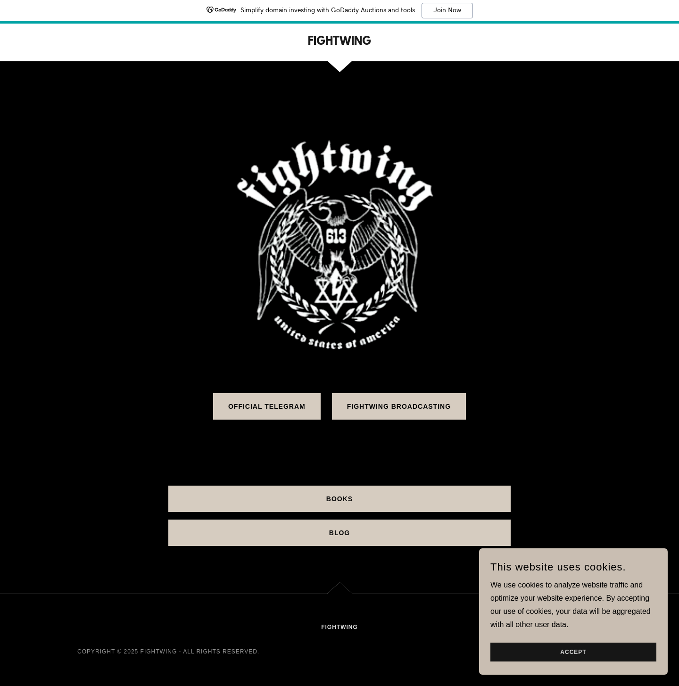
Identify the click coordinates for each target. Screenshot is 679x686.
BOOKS (339, 499)
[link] (339, 42)
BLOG (339, 533)
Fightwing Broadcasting (399, 406)
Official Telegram (267, 406)
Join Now (447, 10)
